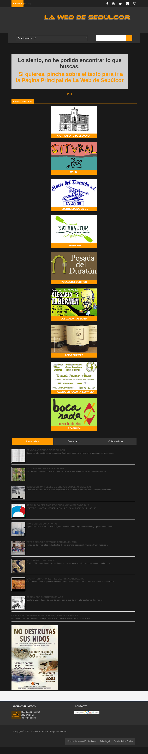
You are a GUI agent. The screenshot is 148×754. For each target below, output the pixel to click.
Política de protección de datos (81, 741)
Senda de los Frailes (123, 741)
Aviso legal (105, 741)
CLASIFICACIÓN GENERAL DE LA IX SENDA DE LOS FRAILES (44, 615)
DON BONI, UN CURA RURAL (41, 523)
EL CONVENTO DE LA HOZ (40, 560)
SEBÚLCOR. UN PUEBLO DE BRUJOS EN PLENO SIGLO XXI (58, 487)
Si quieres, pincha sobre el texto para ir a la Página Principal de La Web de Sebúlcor (70, 77)
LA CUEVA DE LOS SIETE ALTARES (45, 468)
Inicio (69, 94)
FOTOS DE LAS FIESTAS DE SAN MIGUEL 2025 (51, 542)
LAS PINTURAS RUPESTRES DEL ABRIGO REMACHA (55, 578)
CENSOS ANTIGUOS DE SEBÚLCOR (45, 450)
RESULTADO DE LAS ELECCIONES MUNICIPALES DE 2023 (57, 505)
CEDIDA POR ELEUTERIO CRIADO (44, 597)
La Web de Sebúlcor (39, 731)
